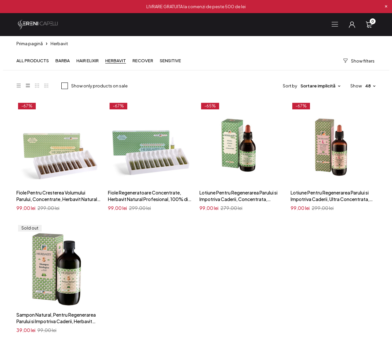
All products (32, 60)
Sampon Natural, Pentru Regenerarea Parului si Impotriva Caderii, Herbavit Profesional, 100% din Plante (56, 321)
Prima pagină (29, 43)
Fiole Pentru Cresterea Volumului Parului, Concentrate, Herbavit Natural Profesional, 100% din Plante (56, 199)
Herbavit (115, 60)
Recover (143, 60)
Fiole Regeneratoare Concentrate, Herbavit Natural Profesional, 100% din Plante (149, 199)
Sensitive (170, 60)
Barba (62, 60)
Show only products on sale (99, 85)
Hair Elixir (87, 60)
